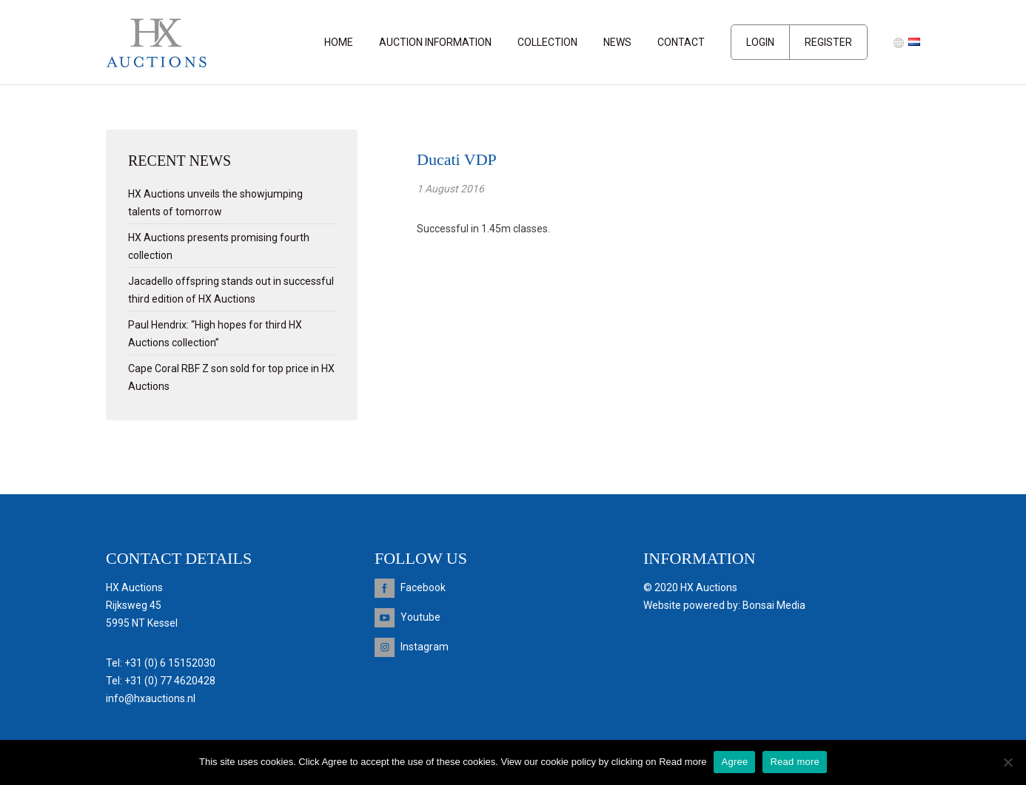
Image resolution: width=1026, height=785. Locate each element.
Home (338, 42)
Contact (681, 42)
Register (828, 42)
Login (760, 42)
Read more (794, 761)
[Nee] (1007, 762)
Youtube (420, 617)
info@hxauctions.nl (150, 698)
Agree (734, 761)
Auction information (435, 42)
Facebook (423, 587)
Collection (547, 42)
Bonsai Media (773, 605)
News (617, 42)
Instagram (424, 647)
